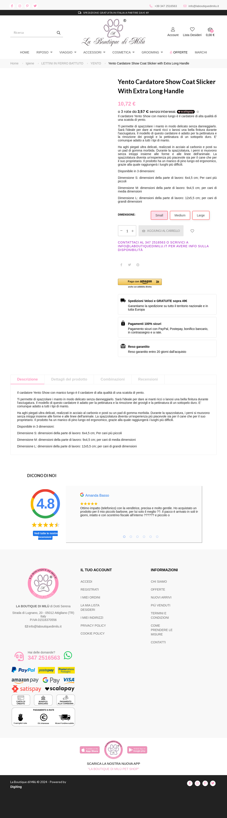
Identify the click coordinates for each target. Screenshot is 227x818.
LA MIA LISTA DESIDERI (90, 607)
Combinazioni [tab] (113, 379)
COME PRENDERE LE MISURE (162, 630)
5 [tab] (150, 536)
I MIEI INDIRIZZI (92, 617)
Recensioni (148, 379)
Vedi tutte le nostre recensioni (46, 535)
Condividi (121, 264)
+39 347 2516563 (166, 6)
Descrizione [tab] (27, 379)
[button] (142, 284)
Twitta (129, 264)
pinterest (27, 6)
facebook (12, 6)
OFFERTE (158, 589)
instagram (19, 6)
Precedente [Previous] (10, 77)
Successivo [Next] (109, 77)
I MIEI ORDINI (90, 597)
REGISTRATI (90, 589)
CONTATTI (158, 642)
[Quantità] (127, 231)
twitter (35, 6)
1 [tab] (124, 536)
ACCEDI (86, 581)
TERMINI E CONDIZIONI (160, 615)
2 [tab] (131, 536)
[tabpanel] (151, 505)
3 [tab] (137, 536)
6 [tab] (157, 536)
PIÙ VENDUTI (160, 605)
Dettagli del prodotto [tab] (69, 379)
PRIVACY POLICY (93, 625)
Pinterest (138, 264)
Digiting (16, 787)
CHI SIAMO (159, 581)
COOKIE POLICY (93, 633)
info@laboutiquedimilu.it (204, 6)
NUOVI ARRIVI (161, 597)
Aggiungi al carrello (164, 230)
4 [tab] (144, 536)
